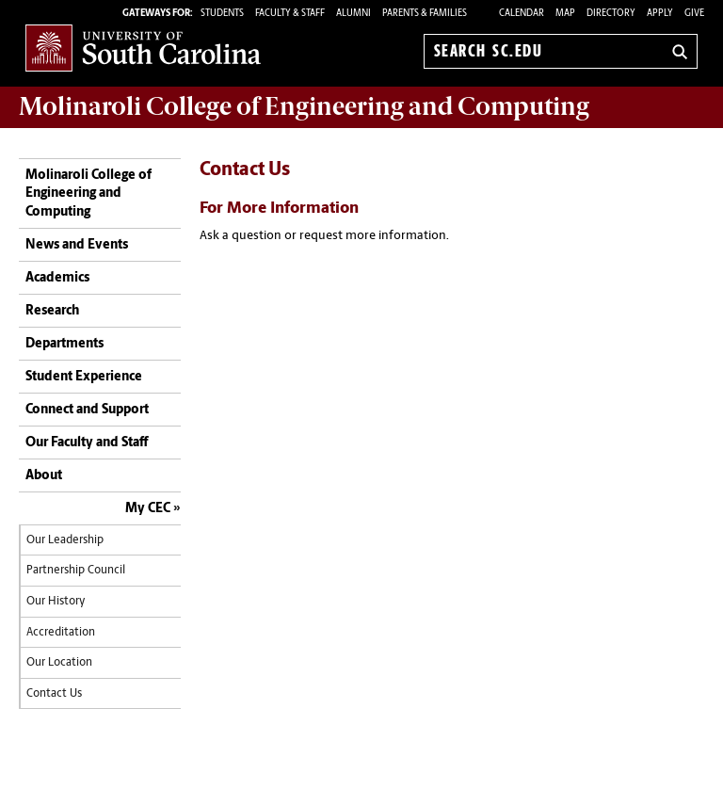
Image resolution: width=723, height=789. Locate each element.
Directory (610, 13)
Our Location (59, 662)
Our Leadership (65, 540)
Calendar (521, 13)
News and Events (76, 245)
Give (694, 13)
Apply (660, 13)
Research (52, 311)
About (43, 476)
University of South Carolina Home (143, 47)
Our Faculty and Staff (86, 443)
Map (565, 13)
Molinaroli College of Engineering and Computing (88, 194)
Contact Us (54, 694)
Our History (55, 601)
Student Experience (83, 377)
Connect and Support (87, 410)
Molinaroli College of (304, 106)
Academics (57, 278)
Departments (64, 344)
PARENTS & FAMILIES (424, 13)
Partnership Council (75, 570)
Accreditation (60, 632)
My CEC (147, 509)
